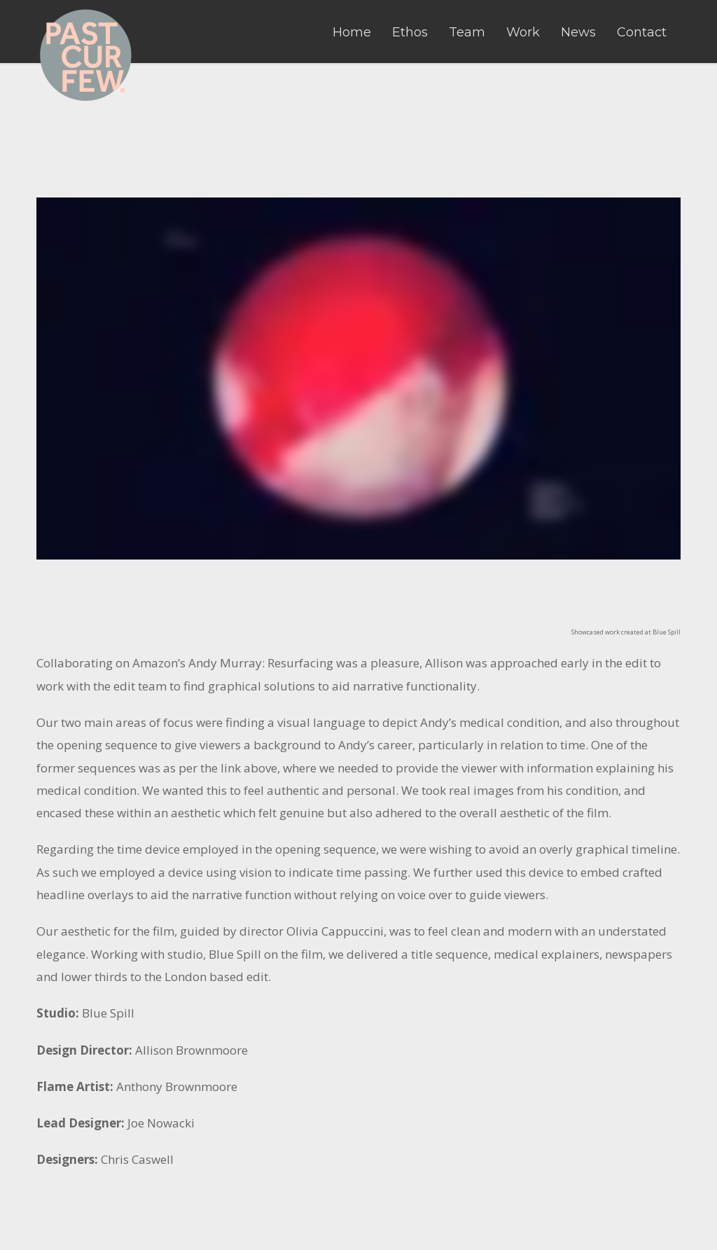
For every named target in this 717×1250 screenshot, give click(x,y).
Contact (642, 32)
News (578, 32)
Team (467, 32)
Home (352, 32)
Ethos (410, 32)
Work (523, 32)
